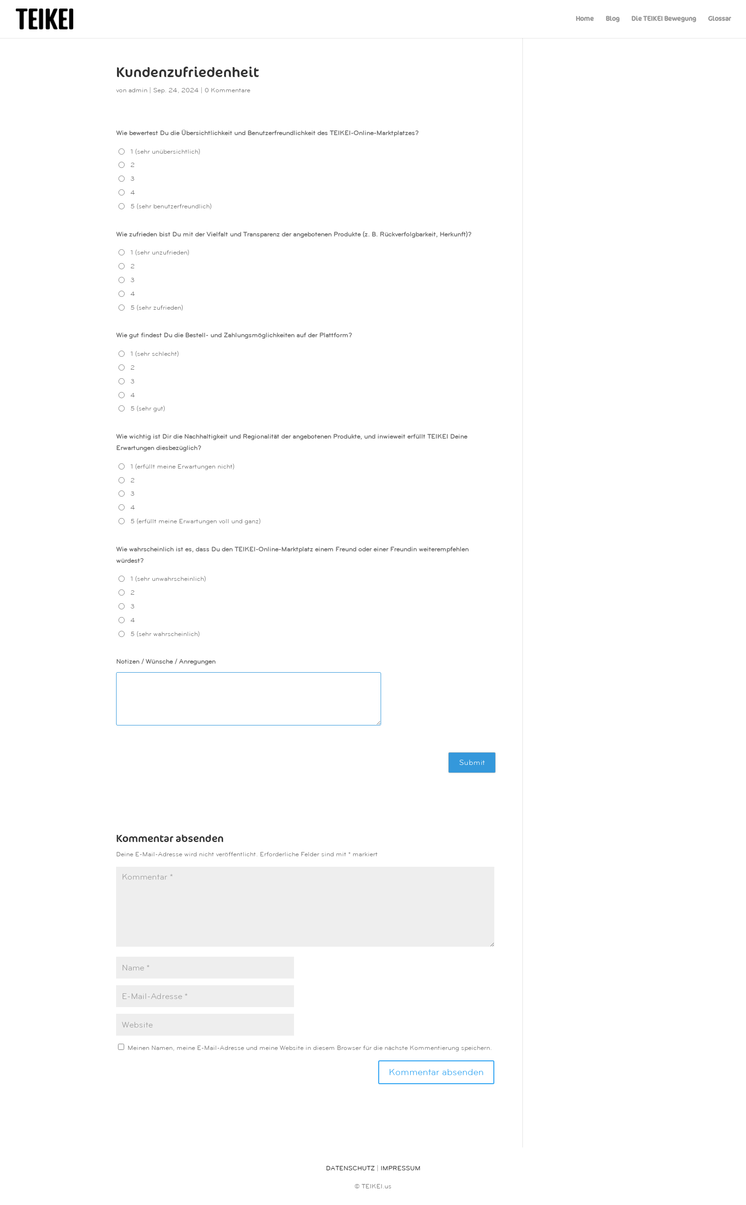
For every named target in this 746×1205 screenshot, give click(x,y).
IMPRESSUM (401, 1168)
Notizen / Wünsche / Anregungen (166, 661)
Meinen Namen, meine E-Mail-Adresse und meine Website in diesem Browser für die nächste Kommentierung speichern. (310, 1048)
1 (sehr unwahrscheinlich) (168, 579)
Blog (612, 19)
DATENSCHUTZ (350, 1168)
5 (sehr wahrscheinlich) (165, 634)
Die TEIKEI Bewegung (663, 19)
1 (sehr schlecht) (154, 354)
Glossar (719, 19)
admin (137, 90)
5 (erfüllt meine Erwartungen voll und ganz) (195, 521)
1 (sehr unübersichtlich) (165, 151)
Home (585, 19)
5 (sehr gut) (147, 408)
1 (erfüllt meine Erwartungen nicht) (182, 466)
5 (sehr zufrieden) (156, 308)
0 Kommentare (227, 90)
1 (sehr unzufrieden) (159, 252)
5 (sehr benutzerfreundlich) (171, 206)
